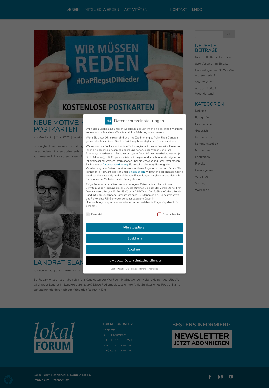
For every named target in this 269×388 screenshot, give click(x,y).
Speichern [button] (134, 234)
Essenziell (94, 210)
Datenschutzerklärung (115, 160)
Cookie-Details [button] (117, 265)
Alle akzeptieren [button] (134, 223)
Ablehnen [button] (134, 246)
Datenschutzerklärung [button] (136, 265)
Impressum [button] (153, 265)
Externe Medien (169, 210)
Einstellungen (137, 168)
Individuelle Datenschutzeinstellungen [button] (134, 256)
